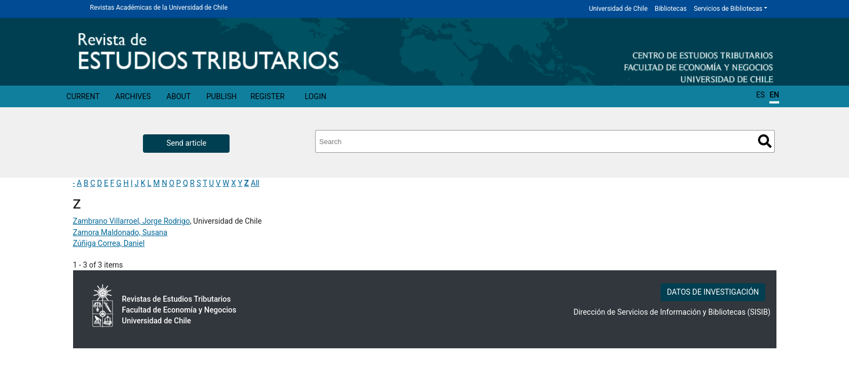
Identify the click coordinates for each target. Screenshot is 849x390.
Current (83, 96)
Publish (221, 96)
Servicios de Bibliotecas (728, 8)
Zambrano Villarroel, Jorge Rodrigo (131, 221)
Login (315, 96)
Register (267, 96)
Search (765, 141)
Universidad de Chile (618, 8)
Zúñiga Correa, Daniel (109, 243)
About (178, 96)
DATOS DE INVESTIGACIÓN (713, 292)
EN (774, 94)
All (255, 183)
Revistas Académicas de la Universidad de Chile (158, 7)
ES (760, 94)
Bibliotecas (671, 8)
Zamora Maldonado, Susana (120, 232)
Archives (133, 96)
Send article (186, 143)
